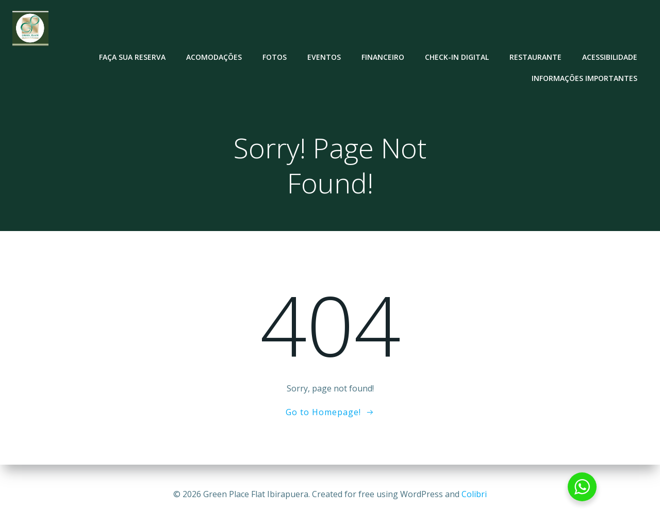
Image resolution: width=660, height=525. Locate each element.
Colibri (474, 494)
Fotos (274, 57)
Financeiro (382, 57)
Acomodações (214, 57)
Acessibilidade (609, 57)
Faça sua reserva (132, 57)
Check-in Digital (457, 57)
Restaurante (535, 57)
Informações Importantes (584, 78)
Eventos (324, 57)
